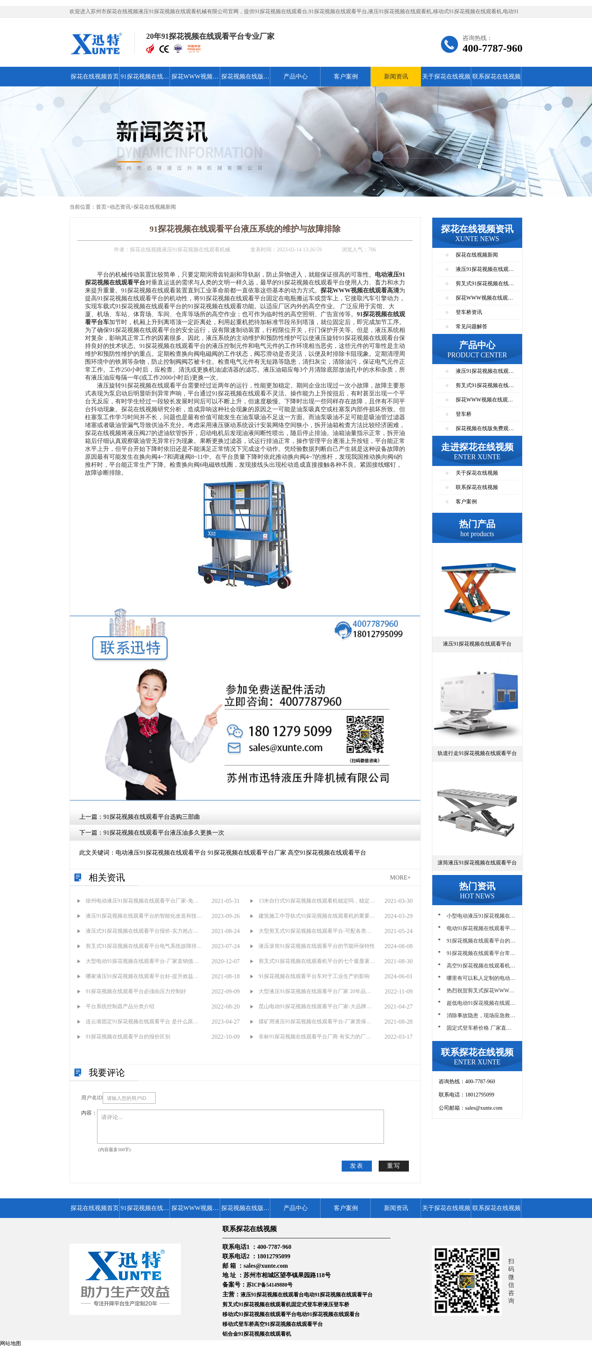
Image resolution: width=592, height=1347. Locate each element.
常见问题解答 (471, 326)
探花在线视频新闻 (155, 207)
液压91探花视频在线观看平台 (485, 373)
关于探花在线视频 (446, 76)
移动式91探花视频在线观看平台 (259, 1314)
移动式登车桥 (238, 1324)
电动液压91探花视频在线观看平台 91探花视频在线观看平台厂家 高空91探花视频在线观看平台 (241, 852)
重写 (394, 1165)
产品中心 (296, 76)
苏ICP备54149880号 (270, 1285)
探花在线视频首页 (95, 76)
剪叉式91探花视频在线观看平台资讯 (485, 286)
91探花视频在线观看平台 (145, 79)
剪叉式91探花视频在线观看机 (256, 1304)
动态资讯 (120, 207)
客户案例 (346, 76)
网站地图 (10, 1343)
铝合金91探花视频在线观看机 (256, 1334)
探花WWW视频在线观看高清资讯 (484, 300)
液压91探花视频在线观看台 (272, 1295)
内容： (89, 1113)
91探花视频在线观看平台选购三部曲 (151, 816)
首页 (101, 207)
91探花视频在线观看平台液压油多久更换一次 (163, 832)
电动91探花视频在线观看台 (328, 1314)
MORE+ (400, 877)
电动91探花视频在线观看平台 (338, 1295)
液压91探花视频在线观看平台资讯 (485, 271)
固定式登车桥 (307, 1304)
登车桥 (464, 414)
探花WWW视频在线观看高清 (195, 79)
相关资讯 (107, 878)
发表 (357, 1165)
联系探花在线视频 (496, 76)
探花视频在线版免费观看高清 (245, 79)
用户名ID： (92, 1098)
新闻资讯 (396, 76)
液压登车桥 (336, 1304)
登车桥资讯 (469, 312)
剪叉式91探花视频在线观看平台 (485, 388)
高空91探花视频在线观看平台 (288, 1324)
